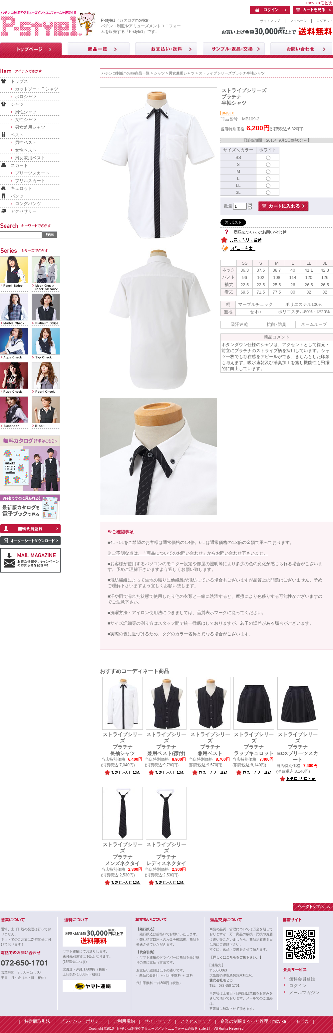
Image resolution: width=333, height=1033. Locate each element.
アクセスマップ (195, 1021)
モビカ (302, 1021)
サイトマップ (270, 21)
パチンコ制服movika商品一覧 (126, 73)
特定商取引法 (37, 1021)
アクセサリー (24, 211)
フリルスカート (30, 180)
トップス (19, 81)
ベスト (17, 134)
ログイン (297, 985)
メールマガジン (304, 992)
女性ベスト (26, 150)
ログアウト (324, 21)
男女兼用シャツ (30, 127)
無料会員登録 (302, 978)
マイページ (298, 21)
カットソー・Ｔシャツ (36, 88)
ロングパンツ (28, 203)
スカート (19, 165)
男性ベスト (26, 142)
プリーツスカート (32, 173)
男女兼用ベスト (30, 157)
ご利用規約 (124, 1021)
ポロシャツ (26, 96)
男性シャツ (26, 111)
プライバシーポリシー (81, 1021)
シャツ (17, 104)
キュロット (21, 188)
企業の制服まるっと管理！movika (253, 1021)
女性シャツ (26, 119)
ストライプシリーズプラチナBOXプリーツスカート (297, 747)
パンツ (17, 196)
